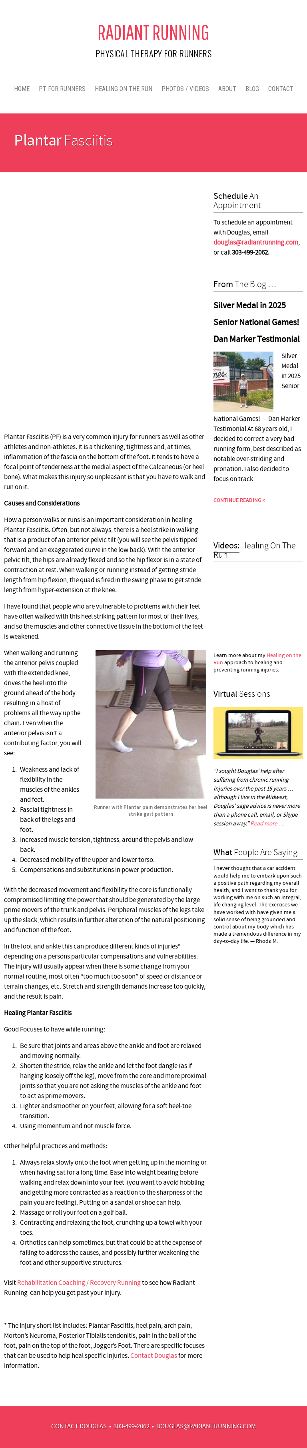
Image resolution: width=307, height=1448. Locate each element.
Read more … (267, 824)
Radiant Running (153, 31)
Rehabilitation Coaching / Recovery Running (79, 1283)
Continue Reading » (239, 500)
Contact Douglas (153, 1356)
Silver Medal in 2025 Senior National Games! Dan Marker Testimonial (256, 322)
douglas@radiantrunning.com (206, 1426)
